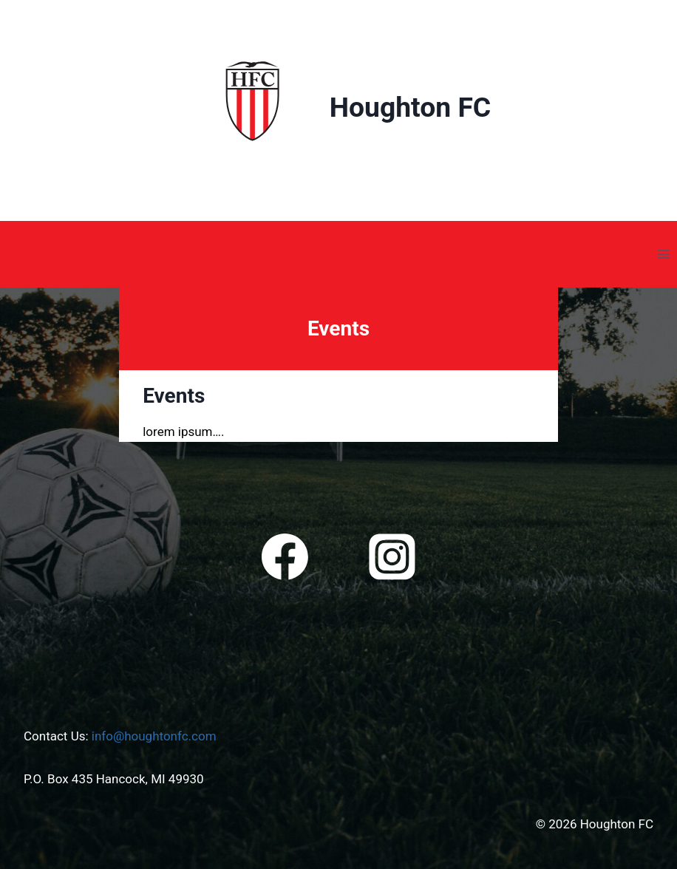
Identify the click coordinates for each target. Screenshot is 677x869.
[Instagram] (391, 557)
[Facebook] (285, 557)
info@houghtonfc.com (154, 736)
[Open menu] (663, 253)
